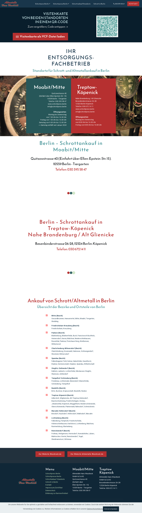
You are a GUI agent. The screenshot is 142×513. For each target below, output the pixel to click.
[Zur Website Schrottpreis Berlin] (28, 481)
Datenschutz (50, 490)
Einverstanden (111, 509)
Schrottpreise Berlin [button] (60, 4)
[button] (107, 26)
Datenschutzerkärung (95, 509)
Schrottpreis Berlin (52, 474)
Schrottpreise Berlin (53, 476)
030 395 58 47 (119, 4)
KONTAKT (133, 4)
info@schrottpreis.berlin (57, 107)
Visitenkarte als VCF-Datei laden (40, 36)
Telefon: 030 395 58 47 (58, 101)
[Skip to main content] (10, 3)
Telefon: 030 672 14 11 (85, 106)
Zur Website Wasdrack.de (50, 454)
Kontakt (48, 485)
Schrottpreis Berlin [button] (42, 4)
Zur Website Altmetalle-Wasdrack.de (87, 454)
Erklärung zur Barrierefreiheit (56, 493)
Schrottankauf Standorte (81, 4)
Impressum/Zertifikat (53, 488)
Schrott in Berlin (102, 4)
